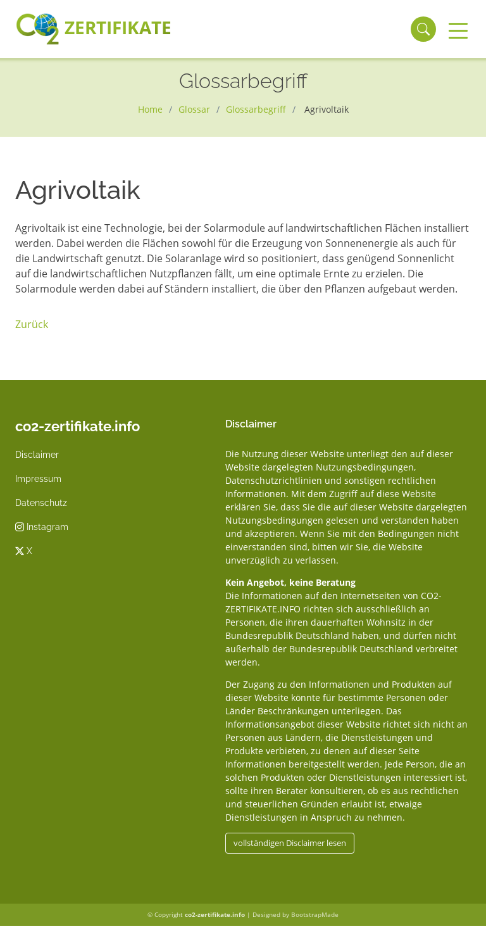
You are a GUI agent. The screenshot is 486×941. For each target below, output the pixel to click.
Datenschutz (41, 503)
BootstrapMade (315, 914)
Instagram (41, 527)
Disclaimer (37, 455)
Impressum (38, 479)
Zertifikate (93, 29)
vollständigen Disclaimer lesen (290, 843)
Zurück (31, 324)
